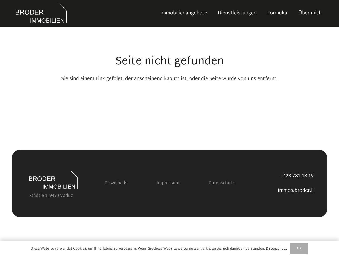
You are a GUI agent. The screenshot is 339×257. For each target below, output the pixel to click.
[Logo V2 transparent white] (41, 13)
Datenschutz (221, 183)
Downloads (115, 183)
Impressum (168, 183)
